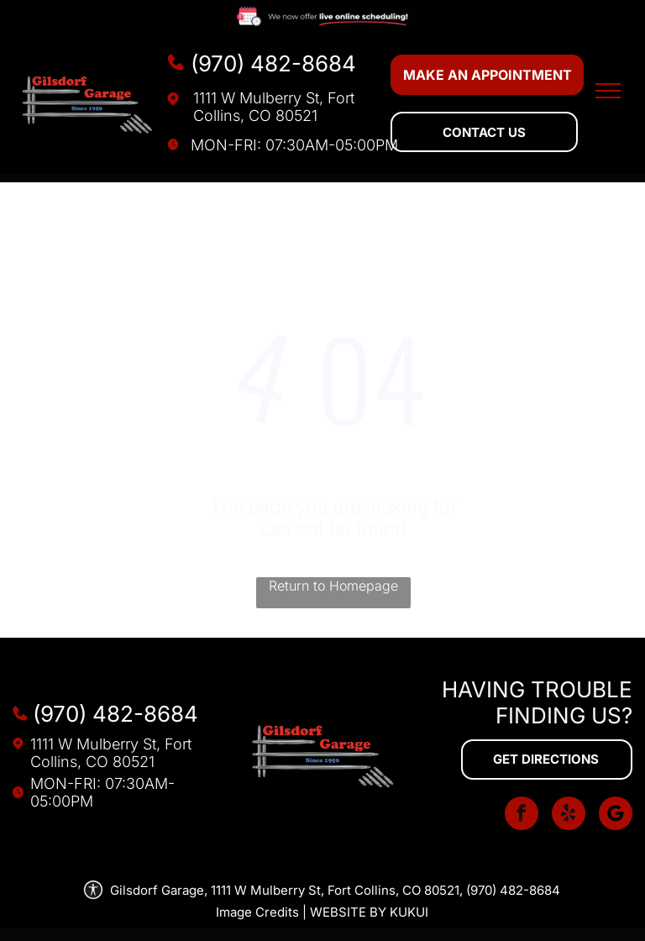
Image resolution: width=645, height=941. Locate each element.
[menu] (608, 91)
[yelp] (568, 815)
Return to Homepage (333, 585)
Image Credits (257, 912)
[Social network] (615, 815)
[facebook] (521, 815)
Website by (348, 912)
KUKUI (409, 912)
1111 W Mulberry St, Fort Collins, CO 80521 (273, 106)
